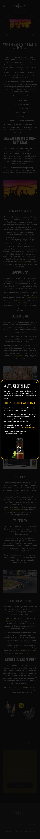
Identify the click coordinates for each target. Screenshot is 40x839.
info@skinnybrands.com (26, 427)
